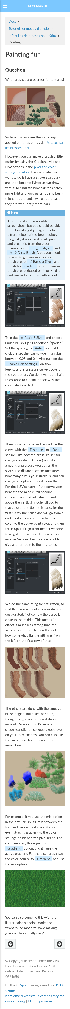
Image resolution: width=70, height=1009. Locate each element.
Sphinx (25, 985)
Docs (12, 21)
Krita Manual (37, 6)
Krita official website (20, 996)
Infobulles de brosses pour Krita (32, 36)
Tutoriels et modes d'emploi (29, 29)
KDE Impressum (40, 1001)
